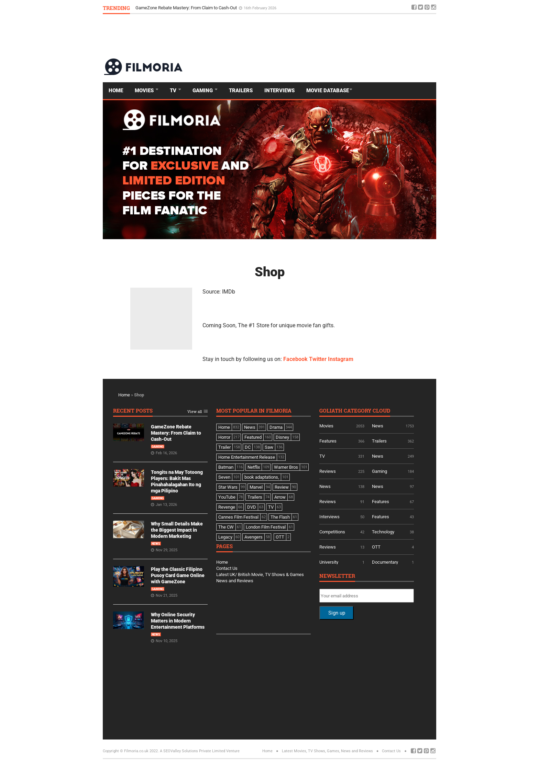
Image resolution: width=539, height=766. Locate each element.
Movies (145, 90)
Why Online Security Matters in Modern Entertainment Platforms (178, 621)
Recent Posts (133, 411)
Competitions (332, 532)
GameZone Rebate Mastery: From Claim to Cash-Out (186, 7)
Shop (270, 271)
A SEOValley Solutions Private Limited (192, 751)
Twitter (318, 359)
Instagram (340, 359)
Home (116, 90)
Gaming (203, 90)
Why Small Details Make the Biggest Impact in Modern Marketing (177, 530)
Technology (383, 532)
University (328, 562)
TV (174, 90)
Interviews (279, 90)
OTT (376, 547)
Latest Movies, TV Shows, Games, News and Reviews (327, 751)
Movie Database (327, 90)
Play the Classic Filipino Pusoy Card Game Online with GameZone (178, 575)
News (156, 543)
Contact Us (227, 568)
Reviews (327, 471)
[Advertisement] (311, 35)
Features (328, 441)
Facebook (295, 359)
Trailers (241, 90)
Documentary (385, 562)
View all (194, 411)
